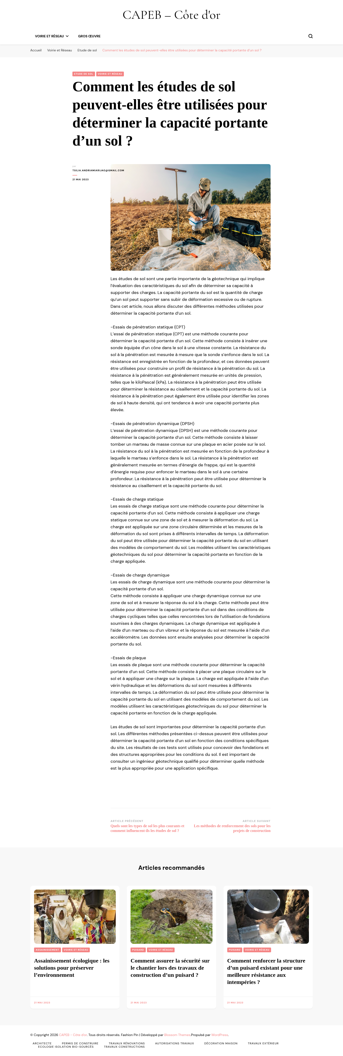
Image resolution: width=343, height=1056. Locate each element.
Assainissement (47, 949)
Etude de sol (83, 73)
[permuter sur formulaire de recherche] (310, 36)
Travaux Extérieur (263, 1043)
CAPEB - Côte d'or (73, 1035)
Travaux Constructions (124, 1047)
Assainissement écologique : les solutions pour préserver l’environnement (71, 968)
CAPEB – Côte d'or (171, 14)
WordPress (219, 1035)
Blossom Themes (177, 1035)
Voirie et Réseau (49, 36)
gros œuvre (89, 36)
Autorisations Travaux (174, 1043)
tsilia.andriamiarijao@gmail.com (87, 170)
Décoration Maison (221, 1043)
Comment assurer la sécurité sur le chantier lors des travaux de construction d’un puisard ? (170, 968)
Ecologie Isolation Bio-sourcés (66, 1047)
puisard (138, 949)
